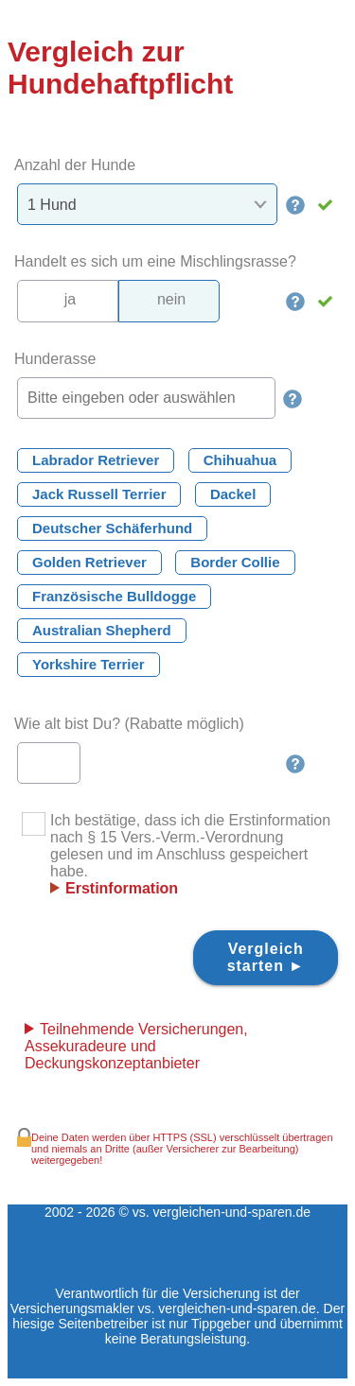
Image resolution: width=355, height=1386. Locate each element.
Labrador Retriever (95, 460)
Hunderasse (55, 359)
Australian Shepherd (101, 630)
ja (70, 299)
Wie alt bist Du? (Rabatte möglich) (129, 724)
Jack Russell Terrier (99, 494)
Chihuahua (240, 460)
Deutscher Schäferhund (112, 528)
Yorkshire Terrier (88, 664)
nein (171, 299)
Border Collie (234, 562)
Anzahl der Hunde (74, 165)
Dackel (233, 494)
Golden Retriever (89, 562)
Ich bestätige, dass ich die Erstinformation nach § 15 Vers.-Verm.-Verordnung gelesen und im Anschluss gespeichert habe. (176, 854)
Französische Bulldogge (114, 596)
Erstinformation (121, 888)
